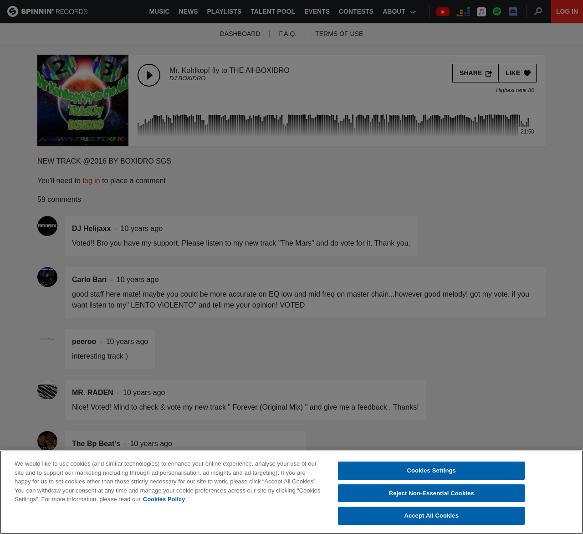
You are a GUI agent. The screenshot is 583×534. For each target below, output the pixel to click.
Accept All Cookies (431, 515)
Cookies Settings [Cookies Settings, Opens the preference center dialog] (431, 470)
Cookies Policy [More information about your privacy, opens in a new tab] (164, 499)
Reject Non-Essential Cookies (431, 493)
